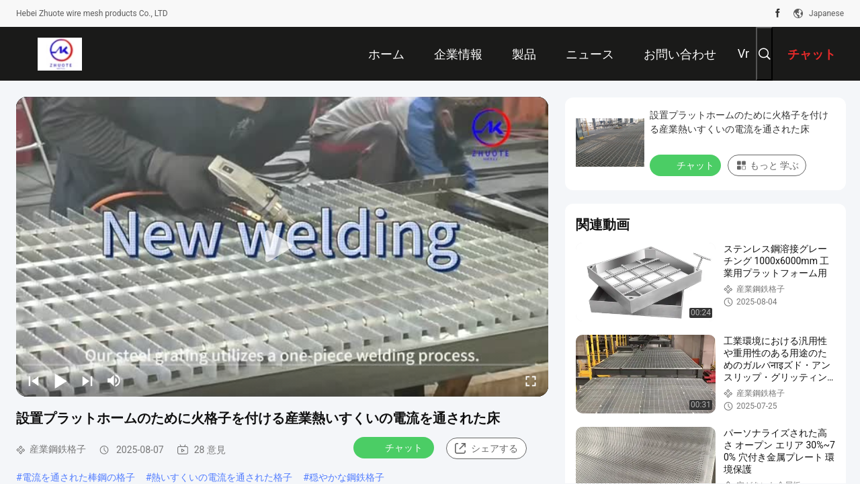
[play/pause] (60, 380)
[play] (282, 247)
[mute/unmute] (114, 380)
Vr (743, 53)
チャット (395, 447)
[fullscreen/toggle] (530, 380)
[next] (87, 380)
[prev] (33, 380)
